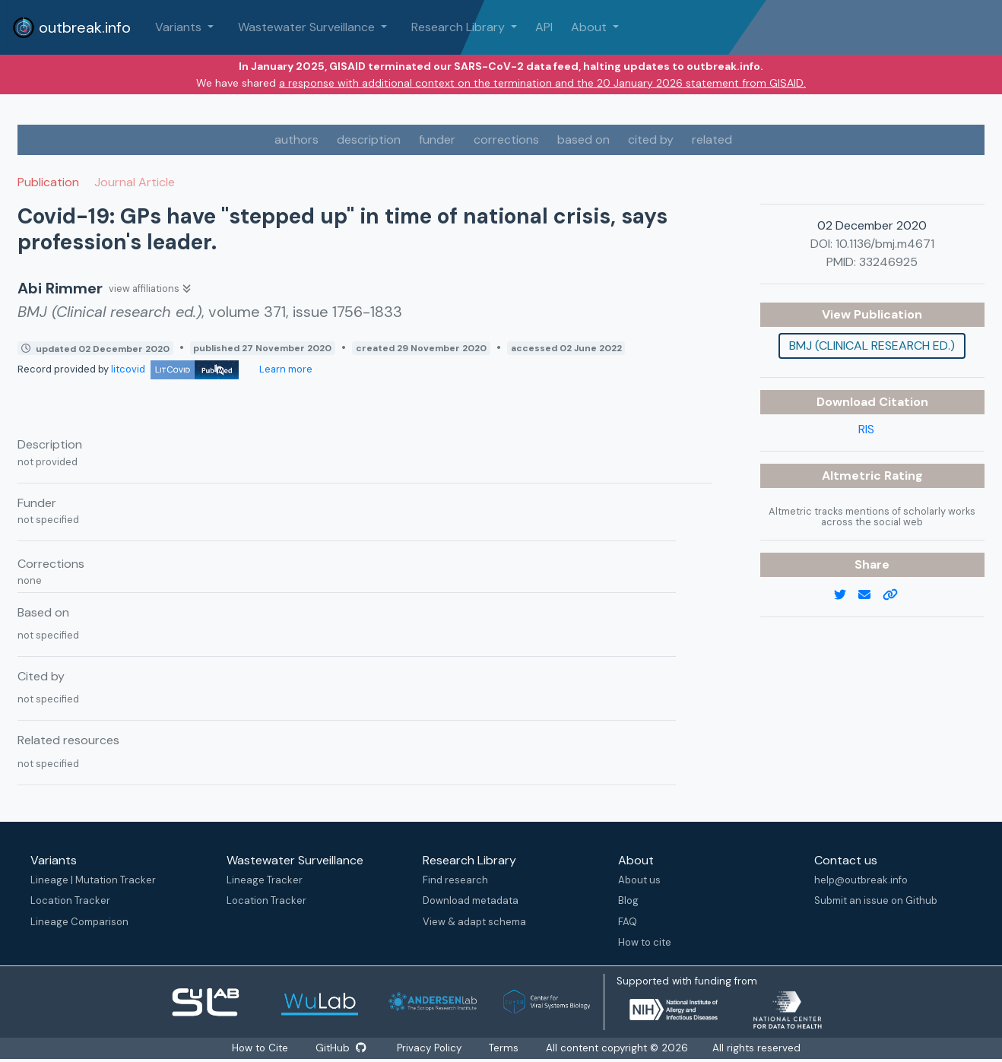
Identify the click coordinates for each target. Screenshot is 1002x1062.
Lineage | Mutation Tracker (93, 879)
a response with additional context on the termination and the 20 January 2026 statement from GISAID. (542, 83)
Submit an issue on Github (875, 900)
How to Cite (260, 1047)
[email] (870, 595)
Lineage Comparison (79, 921)
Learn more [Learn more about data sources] (284, 369)
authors (296, 139)
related (712, 139)
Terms (504, 1047)
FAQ (627, 921)
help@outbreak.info (861, 879)
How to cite (644, 942)
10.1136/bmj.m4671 (885, 244)
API (544, 27)
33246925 (888, 262)
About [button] (590, 27)
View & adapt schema (474, 921)
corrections (506, 139)
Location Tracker (70, 900)
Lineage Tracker (265, 879)
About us (639, 879)
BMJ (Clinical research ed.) (872, 345)
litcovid (175, 369)
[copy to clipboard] (896, 595)
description (369, 139)
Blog (628, 900)
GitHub (340, 1047)
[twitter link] (846, 595)
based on (583, 139)
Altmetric (853, 475)
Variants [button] (180, 27)
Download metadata (470, 900)
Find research (455, 879)
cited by (651, 139)
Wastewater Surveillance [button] (308, 27)
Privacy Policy (430, 1047)
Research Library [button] (459, 27)
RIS (866, 429)
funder (437, 139)
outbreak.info (71, 27)
